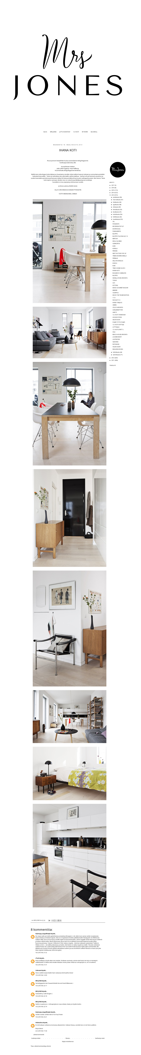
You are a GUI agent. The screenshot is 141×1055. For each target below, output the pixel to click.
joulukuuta (116, 197)
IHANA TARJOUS (117, 302)
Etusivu (68, 1038)
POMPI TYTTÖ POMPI (119, 322)
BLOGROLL (94, 132)
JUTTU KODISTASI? (64, 132)
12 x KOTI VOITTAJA (118, 324)
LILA (114, 283)
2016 (113, 188)
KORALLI (115, 248)
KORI (114, 246)
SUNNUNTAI (116, 243)
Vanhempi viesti (99, 1038)
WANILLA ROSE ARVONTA (120, 278)
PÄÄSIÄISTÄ (116, 224)
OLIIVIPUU (116, 293)
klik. (74, 163)
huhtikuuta (116, 217)
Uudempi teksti (35, 1038)
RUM (114, 266)
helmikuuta (116, 352)
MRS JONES (53, 132)
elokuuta (115, 207)
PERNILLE (115, 258)
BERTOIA (115, 238)
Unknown (38, 970)
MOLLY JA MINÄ (117, 241)
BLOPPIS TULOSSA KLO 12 (120, 236)
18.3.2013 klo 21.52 (41, 952)
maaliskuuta (116, 219)
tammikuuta (116, 355)
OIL (114, 221)
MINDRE (115, 290)
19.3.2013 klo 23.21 (41, 1017)
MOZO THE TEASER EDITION (121, 295)
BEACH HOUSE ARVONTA (120, 334)
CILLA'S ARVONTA (118, 307)
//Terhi (37, 958)
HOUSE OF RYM (117, 317)
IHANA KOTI (116, 270)
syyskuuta (116, 204)
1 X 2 (114, 298)
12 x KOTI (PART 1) (118, 329)
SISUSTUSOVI (116, 320)
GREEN (114, 305)
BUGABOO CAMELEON (119, 273)
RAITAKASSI (116, 344)
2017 (113, 185)
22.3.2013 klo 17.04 (41, 1031)
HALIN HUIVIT (117, 347)
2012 (113, 358)
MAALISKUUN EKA (118, 349)
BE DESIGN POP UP (118, 226)
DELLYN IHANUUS (118, 261)
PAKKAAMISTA (117, 231)
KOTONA (115, 285)
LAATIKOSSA (116, 339)
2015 (113, 190)
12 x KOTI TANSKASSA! (119, 315)
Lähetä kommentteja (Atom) (42, 1046)
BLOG (45, 132)
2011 (113, 360)
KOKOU (115, 263)
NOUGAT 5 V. (116, 300)
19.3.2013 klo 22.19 (41, 1006)
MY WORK (85, 132)
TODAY (115, 280)
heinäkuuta (116, 209)
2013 (113, 195)
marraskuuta (117, 200)
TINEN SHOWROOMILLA (120, 256)
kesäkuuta (116, 212)
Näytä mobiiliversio (68, 1041)
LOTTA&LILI (116, 327)
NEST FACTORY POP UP (119, 253)
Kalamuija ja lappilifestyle (43, 934)
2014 (113, 193)
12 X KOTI (76, 132)
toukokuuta (116, 214)
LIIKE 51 (115, 312)
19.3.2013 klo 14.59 (41, 975)
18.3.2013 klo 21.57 (41, 965)
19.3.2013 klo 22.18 (41, 996)
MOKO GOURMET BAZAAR (120, 288)
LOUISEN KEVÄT (117, 337)
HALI (114, 332)
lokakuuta (116, 202)
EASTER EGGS (116, 229)
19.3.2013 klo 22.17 (41, 986)
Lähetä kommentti (38, 1034)
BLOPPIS (115, 234)
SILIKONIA (115, 342)
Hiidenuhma (39, 1023)
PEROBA (115, 251)
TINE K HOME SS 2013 (119, 268)
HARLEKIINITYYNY (118, 310)
